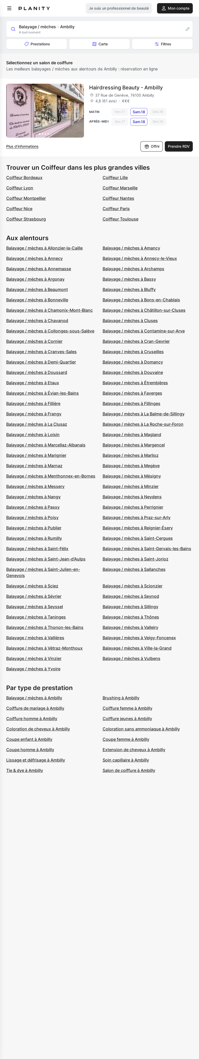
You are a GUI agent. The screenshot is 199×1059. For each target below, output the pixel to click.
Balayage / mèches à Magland (132, 434)
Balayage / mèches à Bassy (129, 279)
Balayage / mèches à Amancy (131, 248)
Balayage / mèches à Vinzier (33, 658)
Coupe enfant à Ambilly (29, 739)
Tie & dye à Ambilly (24, 770)
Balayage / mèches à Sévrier (33, 596)
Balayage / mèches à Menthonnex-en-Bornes (50, 476)
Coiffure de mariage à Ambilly (35, 708)
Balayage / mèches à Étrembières (135, 382)
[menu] (9, 8)
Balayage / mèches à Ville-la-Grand (137, 648)
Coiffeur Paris (116, 208)
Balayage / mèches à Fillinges (131, 403)
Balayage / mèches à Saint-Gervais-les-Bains (147, 548)
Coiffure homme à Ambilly (31, 718)
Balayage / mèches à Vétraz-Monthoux (44, 648)
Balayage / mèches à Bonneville (37, 299)
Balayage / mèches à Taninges (36, 617)
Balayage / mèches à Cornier (34, 341)
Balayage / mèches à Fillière (33, 403)
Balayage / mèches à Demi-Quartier (41, 362)
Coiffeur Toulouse (120, 219)
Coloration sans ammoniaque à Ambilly (141, 728)
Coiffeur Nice (19, 208)
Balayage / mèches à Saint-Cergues (138, 538)
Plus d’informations (22, 146)
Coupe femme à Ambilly (126, 739)
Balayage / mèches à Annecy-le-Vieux (140, 258)
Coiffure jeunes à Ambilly (127, 718)
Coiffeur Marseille (120, 187)
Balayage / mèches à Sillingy (130, 606)
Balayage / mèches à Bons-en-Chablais (141, 299)
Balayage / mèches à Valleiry (130, 627)
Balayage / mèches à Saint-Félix (37, 548)
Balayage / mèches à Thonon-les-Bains (44, 627)
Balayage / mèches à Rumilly (34, 538)
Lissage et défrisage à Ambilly (35, 760)
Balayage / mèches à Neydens (132, 496)
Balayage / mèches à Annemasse (38, 268)
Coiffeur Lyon (19, 187)
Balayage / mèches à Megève (131, 465)
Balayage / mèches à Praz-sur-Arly (136, 517)
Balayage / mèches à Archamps (133, 268)
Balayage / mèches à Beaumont (37, 289)
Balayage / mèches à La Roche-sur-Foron (143, 424)
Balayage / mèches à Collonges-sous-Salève (50, 330)
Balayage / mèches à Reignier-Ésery (138, 527)
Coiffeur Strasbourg (26, 219)
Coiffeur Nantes (118, 198)
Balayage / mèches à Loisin (33, 434)
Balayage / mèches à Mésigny (132, 476)
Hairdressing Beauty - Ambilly (126, 87)
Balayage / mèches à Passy (33, 507)
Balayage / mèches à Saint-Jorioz (135, 559)
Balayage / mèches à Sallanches (134, 569)
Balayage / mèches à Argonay (35, 279)
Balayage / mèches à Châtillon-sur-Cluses (144, 310)
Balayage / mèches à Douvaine (133, 372)
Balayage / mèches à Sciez (32, 585)
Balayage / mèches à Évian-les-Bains (42, 393)
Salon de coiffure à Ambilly (129, 770)
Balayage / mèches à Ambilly (34, 697)
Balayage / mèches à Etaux (32, 382)
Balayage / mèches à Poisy (32, 517)
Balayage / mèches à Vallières (35, 637)
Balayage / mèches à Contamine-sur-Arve (144, 330)
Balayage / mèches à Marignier (36, 455)
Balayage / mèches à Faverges (132, 393)
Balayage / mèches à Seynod (131, 596)
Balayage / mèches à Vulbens (131, 658)
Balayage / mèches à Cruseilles (133, 351)
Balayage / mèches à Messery (35, 486)
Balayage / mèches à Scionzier (132, 585)
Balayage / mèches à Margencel (134, 444)
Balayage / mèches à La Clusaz (36, 424)
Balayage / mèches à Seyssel (34, 606)
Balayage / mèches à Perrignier (133, 507)
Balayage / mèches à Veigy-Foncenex (139, 637)
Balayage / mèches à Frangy (33, 413)
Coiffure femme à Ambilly (127, 708)
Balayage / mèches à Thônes (131, 617)
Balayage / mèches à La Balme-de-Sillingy (143, 413)
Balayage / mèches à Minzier (131, 486)
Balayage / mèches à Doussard (36, 372)
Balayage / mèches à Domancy (133, 362)
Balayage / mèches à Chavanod (37, 320)
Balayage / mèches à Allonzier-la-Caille (44, 248)
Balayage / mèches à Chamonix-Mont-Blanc (49, 310)
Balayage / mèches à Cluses (130, 320)
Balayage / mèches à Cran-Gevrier (136, 341)
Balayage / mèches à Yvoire (33, 668)
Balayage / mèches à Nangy (33, 496)
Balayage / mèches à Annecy (34, 258)
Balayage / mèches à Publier (33, 527)
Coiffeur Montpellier (26, 198)
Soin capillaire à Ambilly (126, 760)
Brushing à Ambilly (121, 697)
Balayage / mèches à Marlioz (131, 455)
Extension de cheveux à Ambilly (134, 749)
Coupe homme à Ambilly (30, 749)
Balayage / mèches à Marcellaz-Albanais (46, 444)
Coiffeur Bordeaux (24, 177)
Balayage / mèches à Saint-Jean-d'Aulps (46, 559)
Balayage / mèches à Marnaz (34, 465)
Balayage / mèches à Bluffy (129, 289)
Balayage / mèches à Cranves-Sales (41, 351)
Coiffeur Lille (115, 177)
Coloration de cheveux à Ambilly (38, 728)
